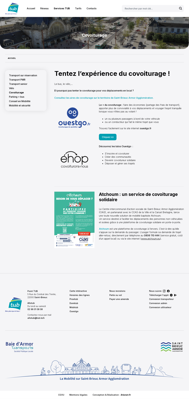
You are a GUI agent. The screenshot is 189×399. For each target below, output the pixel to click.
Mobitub (74, 307)
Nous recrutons (117, 291)
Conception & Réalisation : (112, 395)
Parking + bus (16, 96)
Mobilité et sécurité (19, 105)
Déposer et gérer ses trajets (120, 163)
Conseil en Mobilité (19, 101)
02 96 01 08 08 (35, 309)
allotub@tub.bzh (36, 318)
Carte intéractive (78, 291)
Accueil (31, 8)
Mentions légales (78, 395)
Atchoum (104, 228)
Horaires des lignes (80, 295)
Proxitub (74, 299)
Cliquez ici (108, 137)
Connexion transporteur (161, 299)
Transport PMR (17, 79)
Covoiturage (16, 92)
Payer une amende (119, 299)
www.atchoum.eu (150, 238)
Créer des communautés (118, 156)
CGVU (61, 395)
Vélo (11, 88)
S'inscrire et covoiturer (117, 153)
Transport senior (18, 84)
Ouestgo (74, 311)
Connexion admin (158, 303)
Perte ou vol (115, 295)
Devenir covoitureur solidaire (120, 160)
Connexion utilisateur (160, 307)
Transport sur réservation (23, 75)
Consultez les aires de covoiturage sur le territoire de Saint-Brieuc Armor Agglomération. (103, 97)
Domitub (74, 303)
